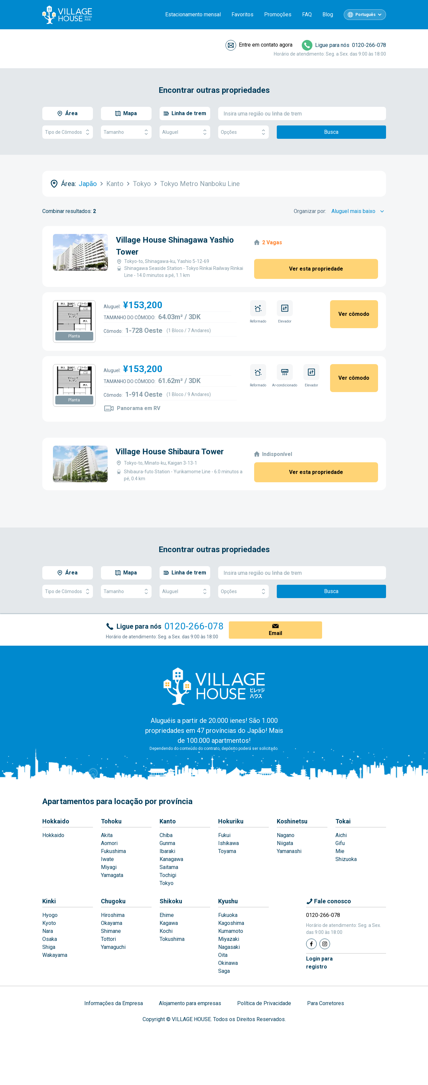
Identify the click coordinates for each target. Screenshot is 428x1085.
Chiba (166, 835)
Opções (243, 132)
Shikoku (171, 901)
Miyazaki (228, 939)
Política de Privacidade (264, 1003)
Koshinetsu (292, 821)
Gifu (340, 843)
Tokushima (172, 939)
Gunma (167, 843)
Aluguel (185, 132)
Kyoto (49, 923)
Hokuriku (230, 821)
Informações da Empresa (113, 1003)
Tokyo (167, 883)
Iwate (107, 859)
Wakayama (54, 955)
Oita (222, 955)
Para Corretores (325, 1003)
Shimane (111, 931)
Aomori (109, 843)
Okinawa (228, 963)
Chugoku (113, 901)
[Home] (214, 686)
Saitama (169, 867)
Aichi (341, 835)
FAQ (307, 14)
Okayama (111, 923)
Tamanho (126, 132)
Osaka (49, 939)
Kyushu (228, 901)
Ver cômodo (353, 314)
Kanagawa (171, 859)
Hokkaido (55, 821)
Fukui (224, 835)
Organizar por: (310, 211)
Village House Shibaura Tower (170, 451)
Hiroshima (113, 915)
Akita (107, 835)
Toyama (227, 851)
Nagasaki (229, 947)
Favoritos (242, 14)
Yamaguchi (113, 947)
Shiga (48, 947)
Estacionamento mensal (193, 14)
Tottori (108, 939)
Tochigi (168, 875)
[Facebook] (311, 944)
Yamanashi (289, 851)
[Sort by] (358, 211)
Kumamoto (230, 931)
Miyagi (109, 867)
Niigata (285, 843)
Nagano (285, 835)
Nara (47, 931)
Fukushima (113, 851)
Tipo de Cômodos (67, 132)
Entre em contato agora (265, 45)
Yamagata (112, 875)
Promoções (277, 14)
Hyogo (50, 915)
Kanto (168, 821)
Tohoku (111, 821)
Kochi (166, 931)
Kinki (49, 901)
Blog (327, 14)
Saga (224, 971)
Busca (331, 132)
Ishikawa (228, 843)
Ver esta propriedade (316, 269)
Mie (339, 851)
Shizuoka (346, 859)
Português (365, 14)
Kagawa (169, 923)
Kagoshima (231, 923)
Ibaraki (167, 851)
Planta (74, 336)
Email (275, 633)
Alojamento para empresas (190, 1003)
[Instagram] (324, 944)
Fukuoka (227, 915)
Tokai (343, 821)
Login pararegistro (319, 963)
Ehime (167, 915)
